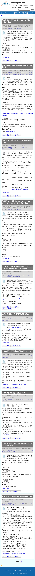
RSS (31, 570)
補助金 (30, 450)
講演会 (10, 504)
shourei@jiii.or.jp (10, 131)
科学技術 (20, 74)
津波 (12, 451)
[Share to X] (29, 60)
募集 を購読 (2, 566)
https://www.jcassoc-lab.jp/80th (20, 189)
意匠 (12, 74)
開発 (23, 74)
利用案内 (25, 13)
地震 (9, 451)
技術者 (26, 74)
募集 (18, 28)
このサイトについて (17, 570)
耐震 (14, 451)
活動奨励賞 (17, 276)
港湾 (29, 356)
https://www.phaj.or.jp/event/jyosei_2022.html (14, 384)
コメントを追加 (15, 60)
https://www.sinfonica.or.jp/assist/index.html (13, 299)
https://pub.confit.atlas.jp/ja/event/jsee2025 (13, 553)
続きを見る (6, 60)
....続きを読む (5, 57)
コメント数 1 (14, 307)
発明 (14, 74)
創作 (16, 74)
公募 (4, 74)
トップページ (15, 13)
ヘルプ (26, 570)
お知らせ (22, 72)
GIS (4, 276)
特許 (9, 74)
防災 (7, 451)
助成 (11, 276)
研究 (14, 276)
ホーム (2, 15)
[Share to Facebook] (32, 60)
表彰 (20, 28)
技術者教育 (6, 504)
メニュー (6, 13)
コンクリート (6, 148)
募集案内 (10, 28)
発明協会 (30, 74)
